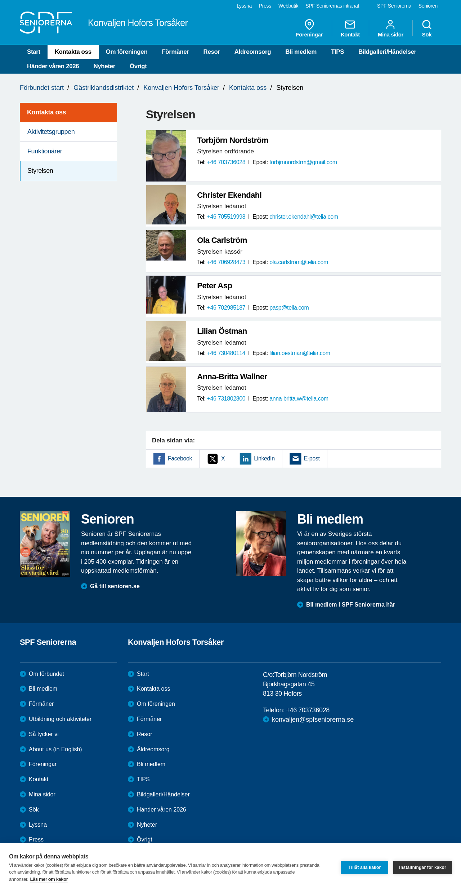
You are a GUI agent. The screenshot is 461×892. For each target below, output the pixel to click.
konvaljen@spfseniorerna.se (313, 719)
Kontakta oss (73, 51)
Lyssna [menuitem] (244, 6)
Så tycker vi (44, 734)
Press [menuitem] (265, 6)
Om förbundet (46, 674)
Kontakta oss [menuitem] (46, 112)
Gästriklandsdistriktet (103, 87)
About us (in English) (55, 749)
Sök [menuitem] (426, 28)
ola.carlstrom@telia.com (298, 262)
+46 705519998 (226, 217)
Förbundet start (42, 87)
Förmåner (175, 51)
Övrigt (138, 66)
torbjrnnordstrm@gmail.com (303, 162)
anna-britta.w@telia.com (298, 398)
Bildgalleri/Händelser (387, 51)
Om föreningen (127, 51)
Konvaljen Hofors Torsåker (181, 87)
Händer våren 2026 (53, 66)
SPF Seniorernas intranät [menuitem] (332, 6)
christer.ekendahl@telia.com (303, 217)
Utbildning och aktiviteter (60, 719)
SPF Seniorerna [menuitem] (394, 6)
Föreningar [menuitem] (309, 28)
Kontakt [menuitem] (350, 28)
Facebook (180, 458)
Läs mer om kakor (49, 879)
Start (33, 51)
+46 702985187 (226, 308)
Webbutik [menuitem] (288, 6)
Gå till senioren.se (115, 586)
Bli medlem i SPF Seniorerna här (350, 605)
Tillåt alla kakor (364, 867)
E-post (312, 458)
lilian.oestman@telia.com (299, 353)
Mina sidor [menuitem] (390, 28)
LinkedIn (264, 458)
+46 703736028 (226, 162)
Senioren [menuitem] (428, 6)
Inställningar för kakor (422, 867)
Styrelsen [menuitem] (40, 170)
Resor (211, 51)
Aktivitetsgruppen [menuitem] (51, 131)
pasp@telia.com (289, 308)
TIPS (337, 51)
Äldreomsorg (252, 51)
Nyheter (104, 66)
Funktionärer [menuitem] (44, 151)
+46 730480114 (226, 353)
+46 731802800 (226, 398)
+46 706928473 (226, 262)
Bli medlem (301, 51)
